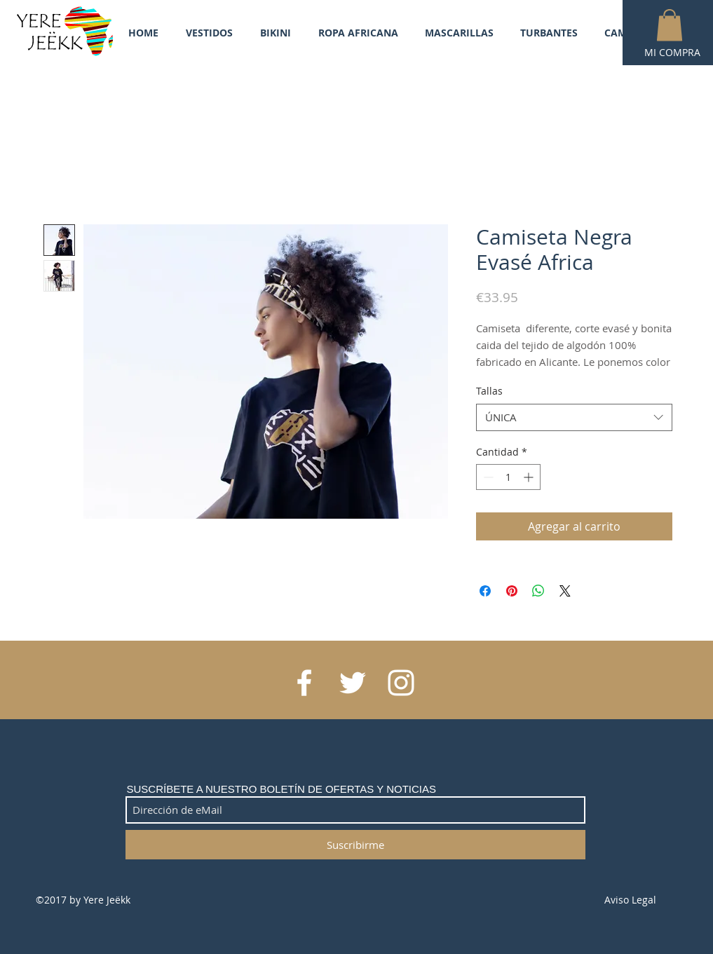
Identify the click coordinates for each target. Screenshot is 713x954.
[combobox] (574, 417)
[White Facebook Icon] (304, 682)
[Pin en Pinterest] (511, 590)
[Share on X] (565, 590)
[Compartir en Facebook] (485, 590)
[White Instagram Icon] (401, 682)
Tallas (489, 390)
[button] (669, 25)
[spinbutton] (508, 477)
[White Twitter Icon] (352, 682)
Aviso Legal (630, 899)
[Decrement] (487, 477)
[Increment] (529, 477)
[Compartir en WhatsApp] (538, 590)
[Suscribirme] (355, 844)
